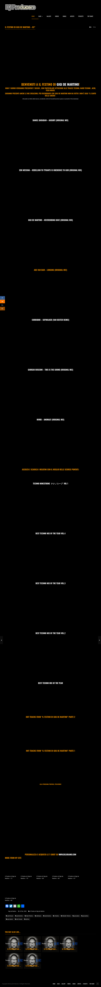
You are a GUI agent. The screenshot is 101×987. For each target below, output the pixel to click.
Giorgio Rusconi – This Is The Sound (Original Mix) (50, 369)
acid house (9, 916)
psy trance (9, 919)
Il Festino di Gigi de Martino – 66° (10, 899)
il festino (56, 916)
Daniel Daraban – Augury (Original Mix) (50, 120)
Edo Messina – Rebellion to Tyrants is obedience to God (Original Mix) (50, 170)
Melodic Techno (65, 916)
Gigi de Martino (68, 84)
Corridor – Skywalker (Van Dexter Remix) (50, 319)
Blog (40, 16)
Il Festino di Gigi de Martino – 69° (42, 877)
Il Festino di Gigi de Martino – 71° (10, 877)
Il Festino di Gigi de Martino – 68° (57, 877)
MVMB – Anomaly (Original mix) (50, 419)
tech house (18, 919)
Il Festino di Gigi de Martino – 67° (73, 877)
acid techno (19, 916)
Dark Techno (29, 916)
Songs (64, 16)
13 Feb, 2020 (22, 911)
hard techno (47, 916)
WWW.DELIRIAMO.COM (67, 854)
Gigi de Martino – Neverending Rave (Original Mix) (50, 220)
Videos (57, 16)
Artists (72, 16)
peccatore (76, 916)
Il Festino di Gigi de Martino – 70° (26, 877)
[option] (14, 944)
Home (33, 16)
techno (26, 919)
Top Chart (90, 16)
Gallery (49, 16)
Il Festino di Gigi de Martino (37, 911)
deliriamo (38, 916)
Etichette (80, 16)
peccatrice (84, 916)
